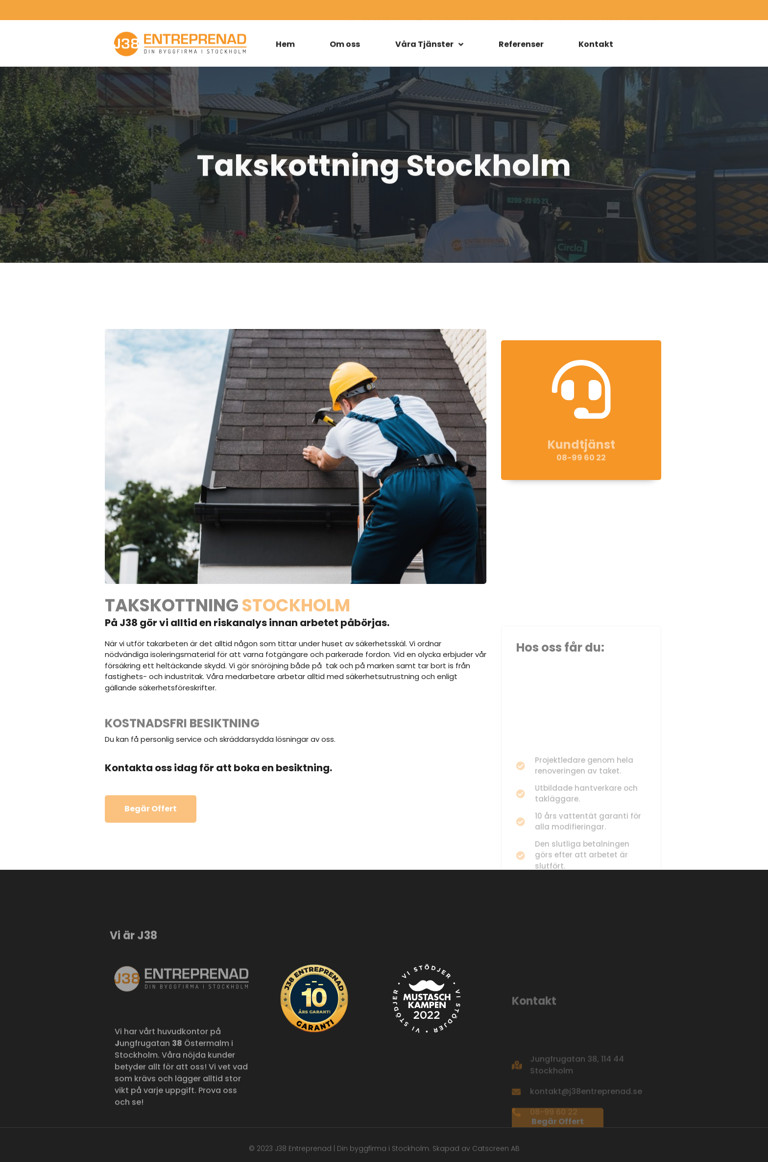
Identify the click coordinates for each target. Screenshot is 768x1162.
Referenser (521, 46)
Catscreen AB (496, 1152)
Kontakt (595, 46)
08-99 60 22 (581, 479)
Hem (285, 46)
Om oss (345, 46)
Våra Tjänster (429, 47)
